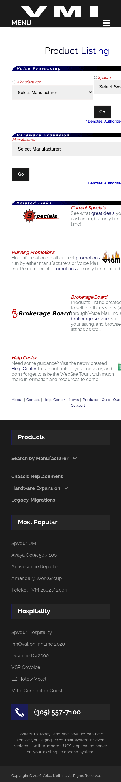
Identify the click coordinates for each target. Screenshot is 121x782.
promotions (88, 258)
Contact (33, 400)
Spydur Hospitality (31, 632)
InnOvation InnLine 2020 (38, 644)
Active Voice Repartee (35, 566)
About (17, 400)
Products (90, 400)
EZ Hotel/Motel (28, 679)
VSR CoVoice (25, 667)
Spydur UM (23, 543)
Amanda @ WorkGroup (36, 578)
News (74, 400)
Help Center (24, 368)
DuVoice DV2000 (30, 655)
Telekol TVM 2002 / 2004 (39, 590)
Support (78, 405)
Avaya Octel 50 (27, 555)
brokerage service (90, 318)
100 (53, 555)
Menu (21, 23)
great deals (103, 213)
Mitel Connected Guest (37, 690)
